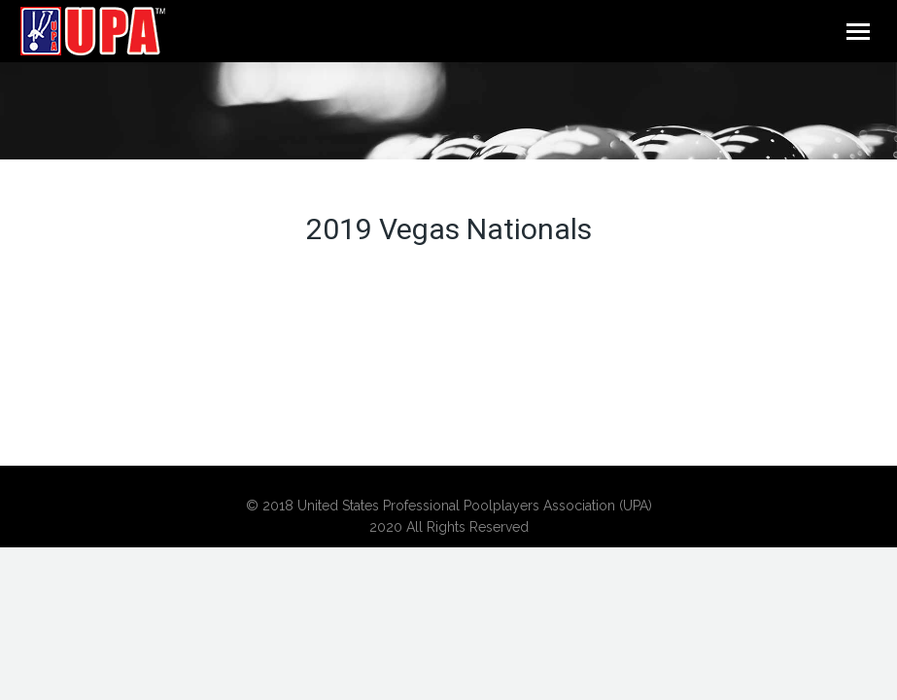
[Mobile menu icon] (858, 32)
